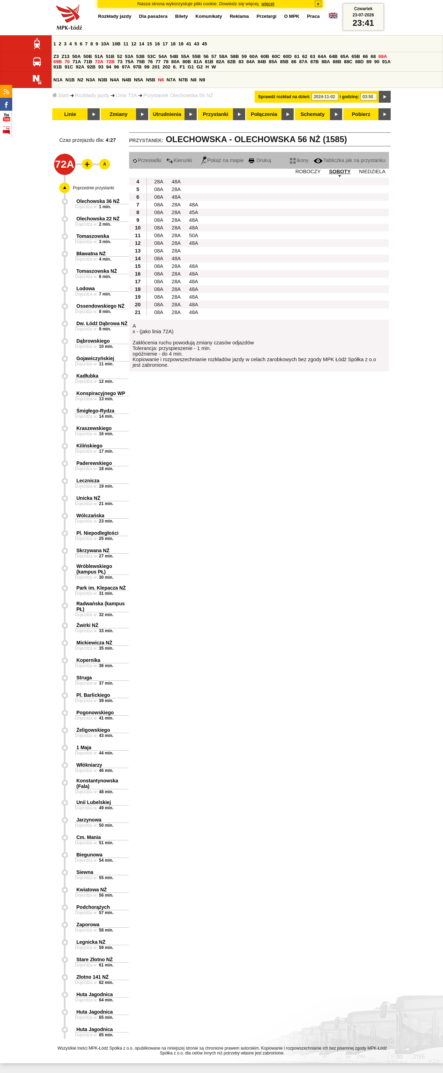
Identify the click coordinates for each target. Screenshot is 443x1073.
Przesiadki (147, 160)
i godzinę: (349, 96)
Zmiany (118, 114)
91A (386, 61)
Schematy (312, 114)
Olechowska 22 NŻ (98, 218)
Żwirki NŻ (87, 625)
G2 (200, 67)
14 (141, 43)
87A (303, 61)
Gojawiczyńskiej (95, 358)
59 (244, 56)
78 (165, 61)
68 (373, 56)
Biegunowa (89, 854)
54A (163, 56)
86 (293, 61)
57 (214, 56)
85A (273, 61)
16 (157, 43)
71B (88, 61)
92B (91, 67)
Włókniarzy (89, 765)
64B (333, 56)
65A (344, 56)
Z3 (56, 56)
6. (175, 67)
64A (322, 56)
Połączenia (264, 114)
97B (137, 67)
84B (261, 61)
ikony (299, 160)
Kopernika (88, 660)
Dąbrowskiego (93, 341)
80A (175, 61)
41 (189, 43)
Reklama (239, 16)
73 (119, 61)
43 (196, 43)
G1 (191, 67)
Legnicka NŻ (90, 942)
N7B (183, 79)
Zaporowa (87, 924)
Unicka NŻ (88, 498)
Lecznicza (87, 480)
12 (133, 43)
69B (57, 61)
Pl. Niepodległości (97, 533)
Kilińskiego (89, 445)
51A (99, 56)
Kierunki (179, 160)
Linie (70, 114)
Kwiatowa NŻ (91, 889)
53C (151, 56)
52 (119, 56)
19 (180, 43)
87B (314, 61)
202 (166, 67)
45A (193, 212)
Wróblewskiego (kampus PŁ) (94, 569)
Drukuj (260, 160)
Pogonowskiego (95, 712)
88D (359, 61)
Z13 (65, 56)
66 (365, 56)
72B (110, 61)
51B (110, 56)
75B (140, 61)
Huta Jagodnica (94, 994)
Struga (84, 677)
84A (250, 61)
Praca (313, 16)
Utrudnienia (167, 114)
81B (209, 61)
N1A (58, 79)
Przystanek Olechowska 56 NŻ (178, 95)
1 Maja (83, 747)
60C (276, 56)
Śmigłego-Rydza (95, 411)
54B (174, 56)
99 (147, 67)
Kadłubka (87, 376)
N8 (193, 79)
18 (173, 43)
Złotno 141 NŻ (92, 977)
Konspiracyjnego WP (100, 393)
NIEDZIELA (372, 171)
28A (158, 181)
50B (87, 56)
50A (76, 56)
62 (304, 56)
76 (150, 61)
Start (60, 95)
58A (223, 56)
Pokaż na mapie (222, 160)
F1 (182, 67)
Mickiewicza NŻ (94, 642)
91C (69, 67)
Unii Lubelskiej (93, 802)
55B (196, 56)
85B (284, 61)
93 (101, 67)
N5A (138, 79)
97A (126, 67)
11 (125, 43)
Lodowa (85, 288)
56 (206, 56)
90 (377, 61)
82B (231, 61)
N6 (161, 79)
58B (234, 56)
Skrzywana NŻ (93, 550)
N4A (114, 79)
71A (77, 61)
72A (99, 61)
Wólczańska (90, 515)
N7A (171, 79)
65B (356, 56)
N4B (127, 79)
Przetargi (266, 16)
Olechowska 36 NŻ (98, 201)
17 (165, 43)
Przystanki (215, 114)
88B (337, 61)
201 (156, 67)
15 (149, 43)
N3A (91, 79)
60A (253, 56)
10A (105, 43)
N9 (202, 79)
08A (158, 189)
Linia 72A (126, 95)
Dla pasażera (153, 16)
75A (129, 61)
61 (297, 56)
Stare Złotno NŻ (94, 959)
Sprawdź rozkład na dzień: (284, 96)
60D (287, 56)
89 (368, 61)
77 (158, 61)
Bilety (181, 16)
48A (176, 181)
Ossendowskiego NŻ (100, 306)
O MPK (292, 16)
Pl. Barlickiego (93, 695)
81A (198, 61)
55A (185, 56)
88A (326, 61)
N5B (150, 79)
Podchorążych (93, 907)
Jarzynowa (89, 820)
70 (67, 61)
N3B (102, 79)
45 (204, 43)
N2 (80, 79)
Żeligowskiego (93, 730)
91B (57, 67)
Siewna (84, 872)
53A (129, 56)
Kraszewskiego (94, 428)
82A (220, 61)
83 (241, 61)
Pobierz (361, 114)
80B (186, 61)
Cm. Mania (88, 837)
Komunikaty (208, 16)
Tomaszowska (92, 236)
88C (348, 61)
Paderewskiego (94, 463)
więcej (268, 3)
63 (312, 56)
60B (265, 56)
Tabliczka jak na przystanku (349, 160)
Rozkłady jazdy (92, 95)
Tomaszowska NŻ (96, 271)
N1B (70, 79)
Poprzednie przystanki (93, 187)
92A (80, 67)
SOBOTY (340, 171)
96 (116, 67)
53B (140, 56)
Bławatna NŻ (91, 253)
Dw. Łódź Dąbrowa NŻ (101, 323)
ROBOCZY (308, 171)
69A (382, 56)
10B (116, 43)
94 (108, 67)
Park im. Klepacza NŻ (101, 588)
